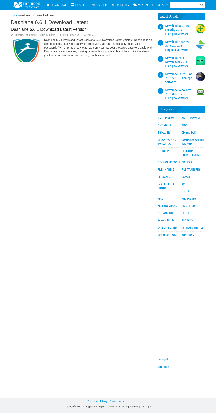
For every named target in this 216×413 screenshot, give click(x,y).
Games (185, 177)
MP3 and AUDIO (167, 206)
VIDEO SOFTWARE (168, 235)
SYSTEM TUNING (168, 227)
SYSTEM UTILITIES (192, 227)
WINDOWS (50, 35)
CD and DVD (188, 132)
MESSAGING (144, 4)
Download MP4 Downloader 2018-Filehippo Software (177, 62)
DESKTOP (79, 4)
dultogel (163, 359)
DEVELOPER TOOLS (169, 162)
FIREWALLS (18, 35)
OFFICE (185, 213)
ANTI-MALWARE (168, 118)
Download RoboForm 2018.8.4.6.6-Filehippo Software (178, 94)
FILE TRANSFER (190, 169)
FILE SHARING (166, 169)
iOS (183, 184)
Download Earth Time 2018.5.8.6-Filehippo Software (178, 78)
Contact (113, 401)
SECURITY (121, 4)
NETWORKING (166, 213)
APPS (163, 4)
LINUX (27, 35)
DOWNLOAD (57, 4)
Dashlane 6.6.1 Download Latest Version (49, 29)
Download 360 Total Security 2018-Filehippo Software (177, 30)
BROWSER (164, 132)
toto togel (164, 366)
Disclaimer (92, 401)
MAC (33, 35)
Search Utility (166, 220)
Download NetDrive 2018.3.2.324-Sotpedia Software (177, 46)
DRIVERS (100, 4)
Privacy (103, 401)
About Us (124, 401)
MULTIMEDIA (189, 206)
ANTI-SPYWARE (191, 118)
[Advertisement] (181, 296)
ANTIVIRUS (164, 125)
